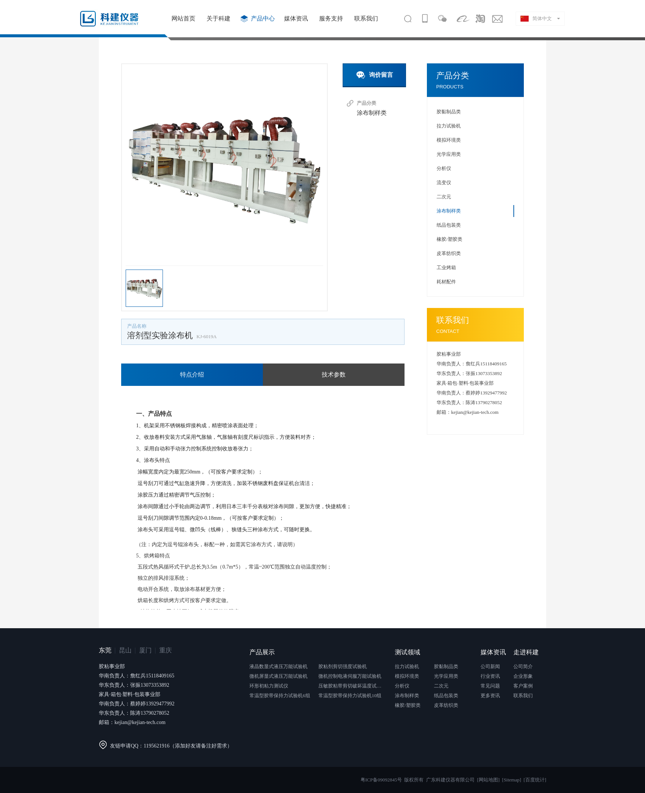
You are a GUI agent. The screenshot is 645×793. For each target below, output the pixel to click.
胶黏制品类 (449, 111)
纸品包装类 (449, 225)
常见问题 (490, 686)
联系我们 (366, 18)
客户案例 (523, 686)
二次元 (444, 196)
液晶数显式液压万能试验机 (278, 666)
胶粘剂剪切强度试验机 (342, 666)
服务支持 (331, 18)
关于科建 (218, 18)
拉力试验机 (449, 126)
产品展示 (262, 652)
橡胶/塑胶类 (449, 239)
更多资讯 (490, 695)
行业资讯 (490, 676)
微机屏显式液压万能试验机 (278, 676)
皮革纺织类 (449, 253)
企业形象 (523, 676)
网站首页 (183, 18)
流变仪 (444, 182)
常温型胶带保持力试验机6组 (279, 695)
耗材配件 (446, 281)
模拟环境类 (449, 140)
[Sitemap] (511, 780)
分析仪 (444, 168)
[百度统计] (534, 780)
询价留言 (372, 75)
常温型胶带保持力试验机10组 (349, 695)
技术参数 (334, 374)
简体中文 (536, 19)
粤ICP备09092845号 (381, 780)
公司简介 (523, 666)
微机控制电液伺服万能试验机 (349, 676)
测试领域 (407, 652)
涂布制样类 (372, 113)
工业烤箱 (446, 267)
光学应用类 (449, 154)
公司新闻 (490, 666)
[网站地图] (488, 780)
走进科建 (526, 652)
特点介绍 (192, 374)
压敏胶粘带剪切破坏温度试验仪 (352, 686)
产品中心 (263, 18)
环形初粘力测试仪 (268, 686)
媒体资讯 (296, 18)
